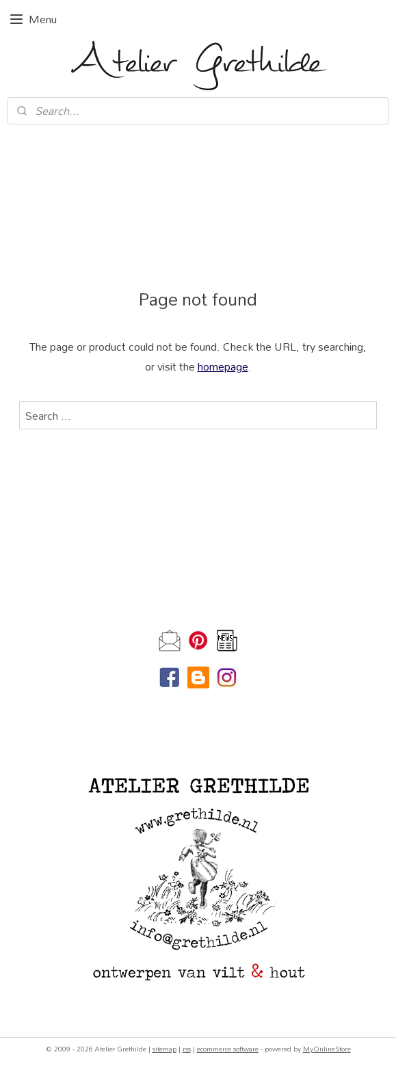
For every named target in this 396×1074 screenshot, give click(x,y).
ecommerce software (228, 1049)
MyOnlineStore (327, 1049)
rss (187, 1049)
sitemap (164, 1049)
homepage (223, 366)
